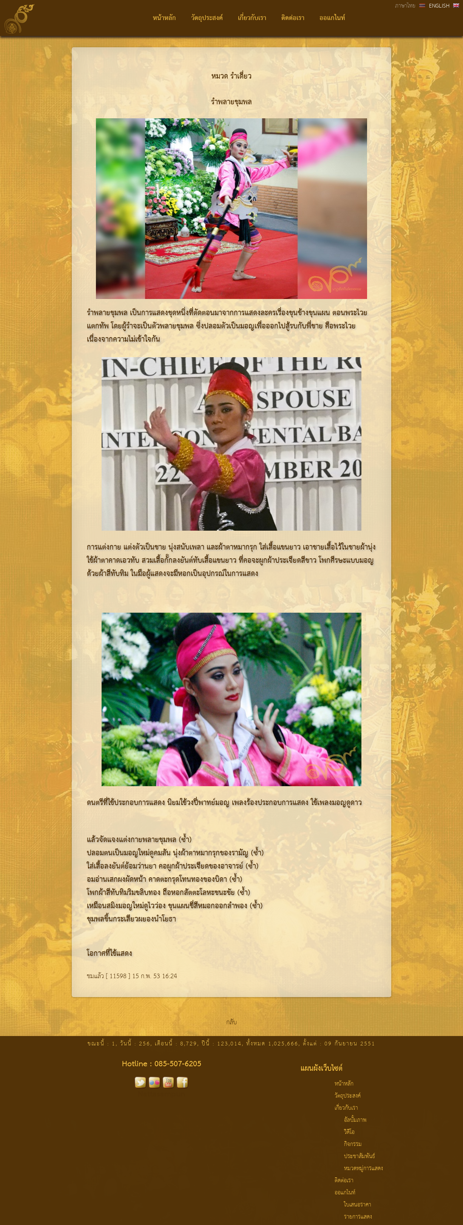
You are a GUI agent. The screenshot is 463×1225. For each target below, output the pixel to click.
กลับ (231, 1022)
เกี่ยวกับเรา (252, 18)
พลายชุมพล (177, 326)
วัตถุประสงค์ (207, 18)
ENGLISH (439, 6)
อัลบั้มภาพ (355, 1120)
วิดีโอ (349, 1132)
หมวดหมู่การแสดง (363, 1169)
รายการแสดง (358, 1217)
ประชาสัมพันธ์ (359, 1156)
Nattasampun (161, 1094)
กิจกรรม (353, 1144)
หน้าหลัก (164, 18)
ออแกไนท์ (332, 18)
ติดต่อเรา (292, 18)
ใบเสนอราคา (357, 1205)
